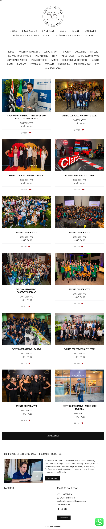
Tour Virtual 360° (82, 64)
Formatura (64, 64)
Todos (11, 52)
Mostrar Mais (53, 436)
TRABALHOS (29, 31)
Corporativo (50, 52)
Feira (54, 56)
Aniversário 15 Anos (89, 56)
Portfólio (36, 64)
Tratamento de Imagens (19, 56)
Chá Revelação (53, 68)
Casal (10, 64)
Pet (97, 64)
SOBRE (75, 31)
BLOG (63, 31)
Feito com (52, 527)
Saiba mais (52, 478)
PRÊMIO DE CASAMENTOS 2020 (32, 36)
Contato (64, 518)
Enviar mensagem (67, 498)
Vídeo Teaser (67, 56)
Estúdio (94, 52)
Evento (54, 60)
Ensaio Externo (39, 60)
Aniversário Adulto (17, 60)
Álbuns (95, 60)
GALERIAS (48, 31)
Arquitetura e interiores (75, 60)
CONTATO (90, 31)
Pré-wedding (41, 56)
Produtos (66, 52)
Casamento (80, 52)
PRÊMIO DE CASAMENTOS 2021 (74, 36)
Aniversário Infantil (29, 52)
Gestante (49, 64)
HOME (13, 31)
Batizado (21, 64)
